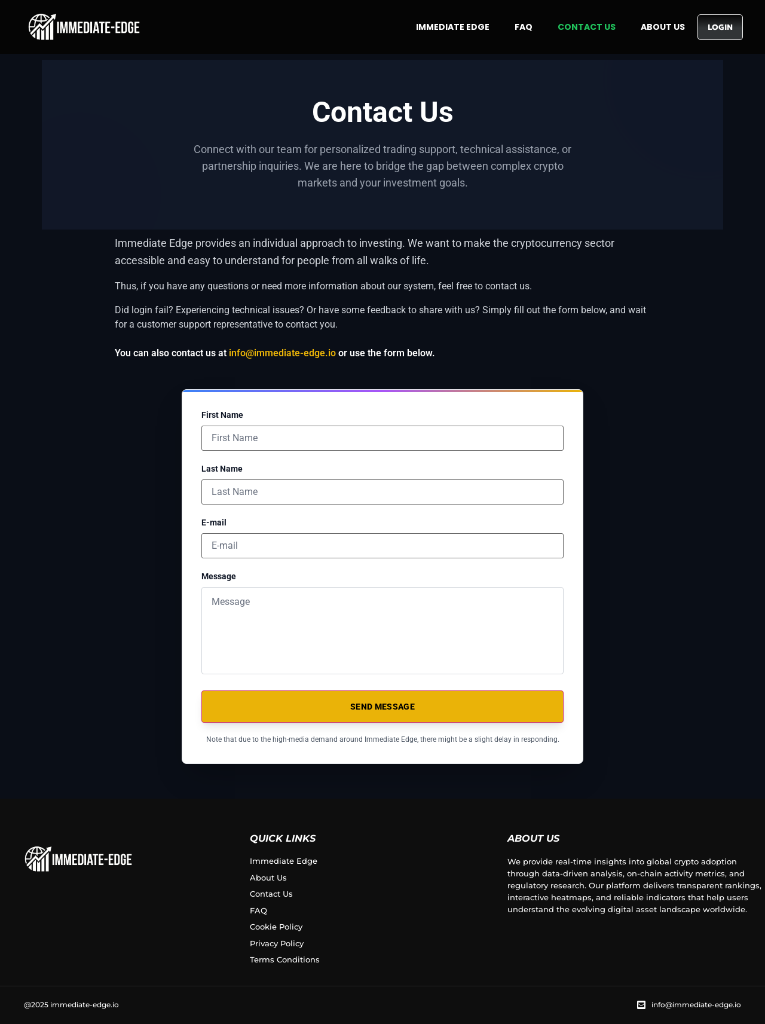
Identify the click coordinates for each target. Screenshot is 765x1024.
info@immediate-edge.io (282, 353)
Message (218, 576)
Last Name (222, 468)
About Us (663, 27)
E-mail (214, 522)
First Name (222, 415)
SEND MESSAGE (382, 706)
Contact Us (587, 27)
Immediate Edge (452, 27)
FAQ (524, 27)
